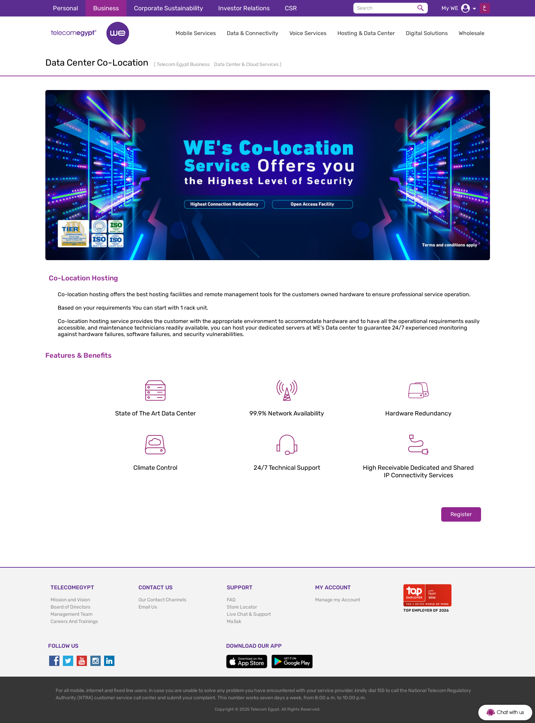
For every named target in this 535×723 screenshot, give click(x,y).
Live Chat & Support (249, 614)
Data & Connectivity (252, 33)
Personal (65, 8)
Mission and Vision (70, 600)
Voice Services (307, 33)
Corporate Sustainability (168, 8)
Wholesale (471, 33)
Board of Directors (70, 607)
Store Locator (242, 607)
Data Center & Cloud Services (247, 64)
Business (106, 8)
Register (461, 514)
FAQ (231, 600)
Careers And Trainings (74, 621)
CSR (291, 8)
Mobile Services (196, 33)
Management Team (71, 614)
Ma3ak (234, 621)
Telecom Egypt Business (184, 64)
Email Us (147, 607)
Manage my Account (337, 600)
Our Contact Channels (162, 600)
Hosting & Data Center (366, 33)
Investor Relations (244, 8)
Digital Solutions (427, 33)
